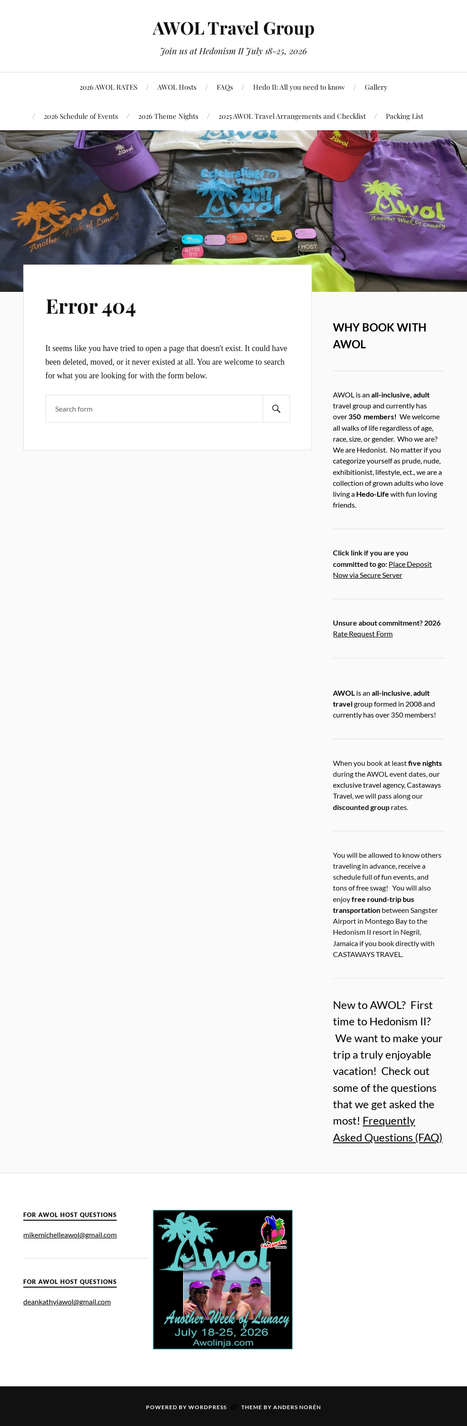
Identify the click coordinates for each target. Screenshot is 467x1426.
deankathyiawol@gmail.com (67, 1301)
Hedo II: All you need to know (299, 87)
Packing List (404, 116)
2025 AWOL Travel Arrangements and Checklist (292, 116)
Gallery (376, 87)
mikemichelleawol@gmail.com (70, 1234)
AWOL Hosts (177, 87)
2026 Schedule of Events (81, 116)
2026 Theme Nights (168, 116)
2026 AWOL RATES (108, 87)
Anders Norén (297, 1407)
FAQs (225, 87)
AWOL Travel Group (234, 27)
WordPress (207, 1407)
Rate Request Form (363, 633)
